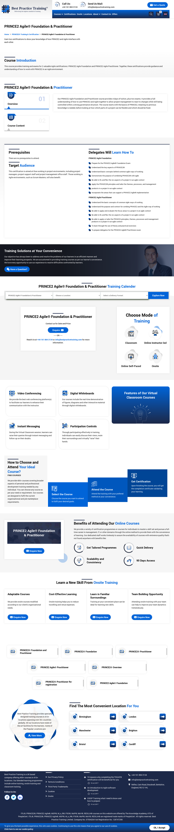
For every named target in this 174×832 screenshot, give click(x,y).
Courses (57, 14)
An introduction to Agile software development (101, 789)
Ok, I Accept (159, 827)
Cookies (50, 791)
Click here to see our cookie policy (18, 829)
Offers (114, 14)
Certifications (69, 14)
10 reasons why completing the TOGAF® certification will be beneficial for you (104, 778)
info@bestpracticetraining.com (100, 7)
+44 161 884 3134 (69, 7)
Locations (87, 14)
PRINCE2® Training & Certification (25, 34)
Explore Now (158, 295)
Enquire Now (34, 550)
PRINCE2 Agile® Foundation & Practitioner (58, 34)
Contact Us (105, 14)
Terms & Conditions (55, 782)
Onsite (79, 14)
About (96, 14)
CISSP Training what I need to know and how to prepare (104, 799)
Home (6, 34)
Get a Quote (162, 5)
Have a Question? (17, 269)
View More (35, 735)
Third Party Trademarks (57, 786)
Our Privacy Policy (54, 777)
